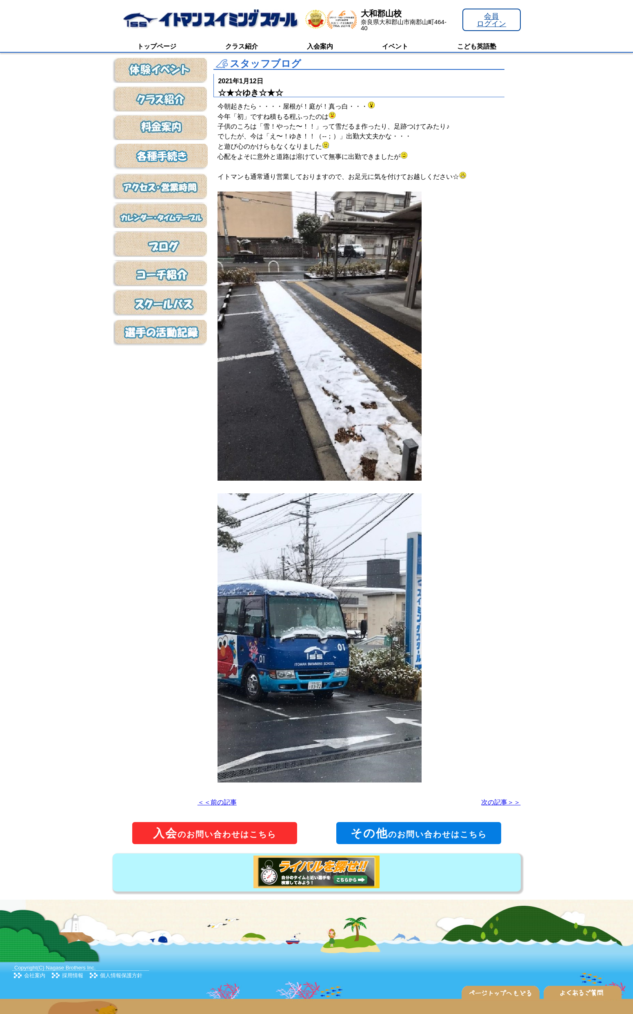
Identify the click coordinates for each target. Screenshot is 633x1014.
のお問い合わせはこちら (214, 833)
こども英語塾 (476, 46)
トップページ (156, 46)
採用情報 (72, 975)
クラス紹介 (241, 46)
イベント (395, 46)
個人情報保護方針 (121, 975)
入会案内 (320, 46)
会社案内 (34, 975)
